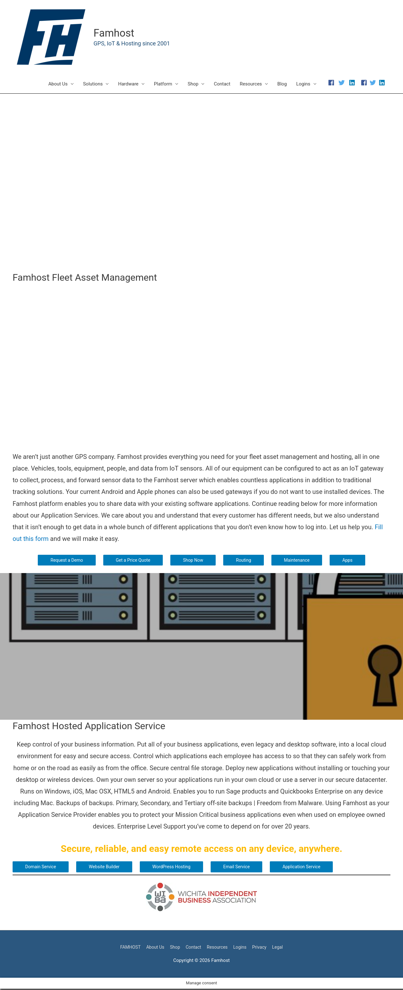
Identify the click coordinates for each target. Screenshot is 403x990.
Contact (222, 84)
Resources (251, 84)
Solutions (93, 84)
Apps (351, 561)
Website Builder (107, 867)
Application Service (311, 867)
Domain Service (41, 867)
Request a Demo (63, 561)
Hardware (128, 84)
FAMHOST (126, 948)
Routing (245, 561)
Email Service (244, 867)
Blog (282, 84)
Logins (303, 84)
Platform (163, 84)
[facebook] (332, 83)
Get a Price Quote (131, 561)
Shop (193, 84)
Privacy (262, 948)
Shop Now (193, 561)
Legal (281, 948)
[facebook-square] (365, 83)
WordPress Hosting (176, 867)
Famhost (115, 33)
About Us (58, 84)
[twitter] (343, 83)
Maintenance (299, 561)
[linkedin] (352, 83)
